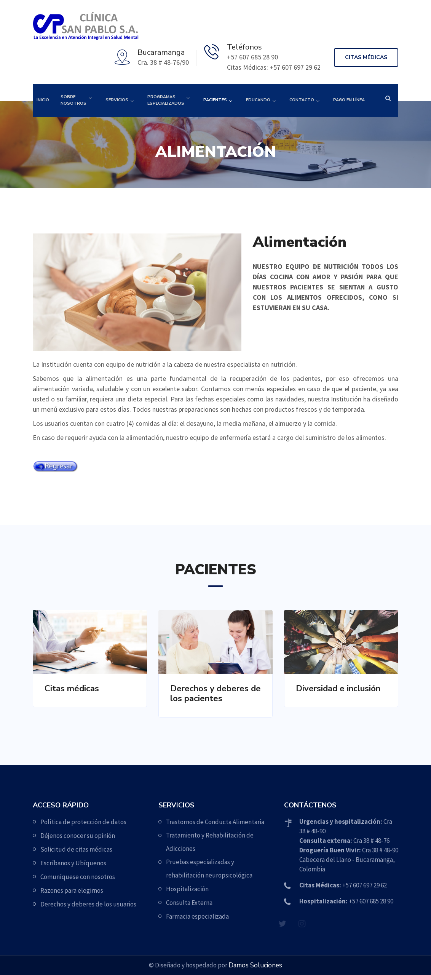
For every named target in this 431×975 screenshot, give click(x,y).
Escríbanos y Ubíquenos (73, 863)
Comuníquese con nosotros (77, 877)
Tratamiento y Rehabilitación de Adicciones (210, 842)
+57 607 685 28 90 (346, 901)
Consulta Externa (189, 902)
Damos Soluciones (255, 965)
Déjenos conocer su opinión (77, 835)
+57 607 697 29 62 (343, 885)
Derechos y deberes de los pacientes (215, 694)
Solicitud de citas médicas (76, 849)
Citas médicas (366, 57)
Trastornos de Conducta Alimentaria (215, 822)
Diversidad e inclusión (338, 689)
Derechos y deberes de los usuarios (88, 904)
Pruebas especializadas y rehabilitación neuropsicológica (209, 868)
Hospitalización (187, 889)
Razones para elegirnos (71, 890)
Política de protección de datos (83, 822)
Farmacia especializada (197, 916)
